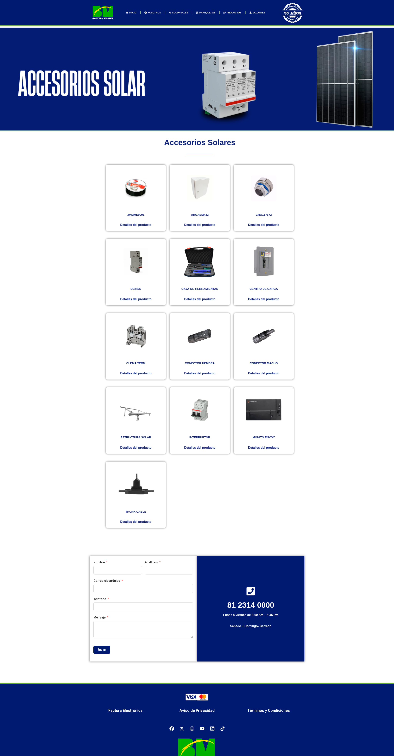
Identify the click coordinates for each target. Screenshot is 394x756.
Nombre (99, 562)
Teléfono (99, 599)
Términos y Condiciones (268, 710)
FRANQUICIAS (205, 12)
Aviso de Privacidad (197, 710)
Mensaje (99, 617)
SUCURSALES (178, 12)
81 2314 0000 (250, 605)
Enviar (101, 650)
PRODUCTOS (232, 12)
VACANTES (257, 12)
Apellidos (151, 562)
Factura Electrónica (125, 710)
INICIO (131, 12)
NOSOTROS (152, 12)
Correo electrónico (106, 581)
